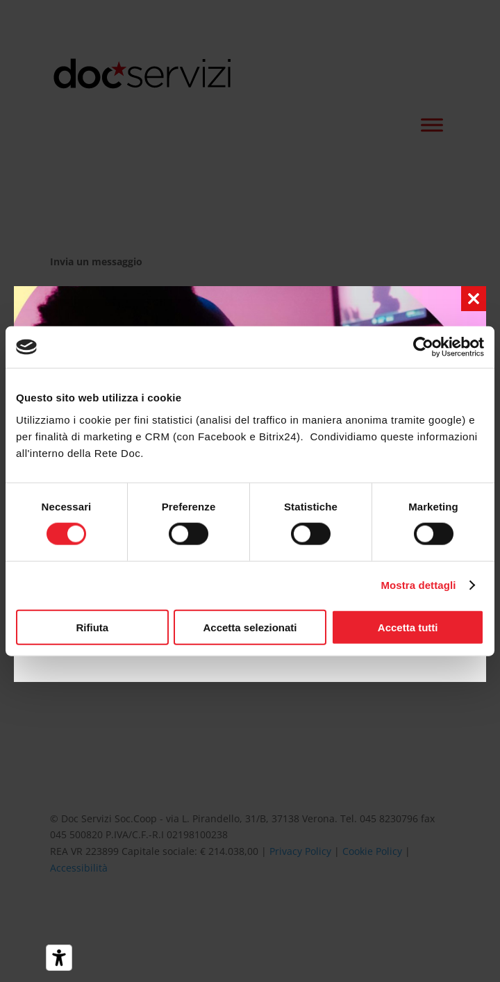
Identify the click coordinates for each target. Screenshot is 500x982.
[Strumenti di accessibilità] (59, 957)
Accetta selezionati (250, 627)
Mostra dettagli (418, 585)
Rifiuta (92, 627)
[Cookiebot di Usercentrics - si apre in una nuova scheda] (423, 347)
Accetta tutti (408, 627)
